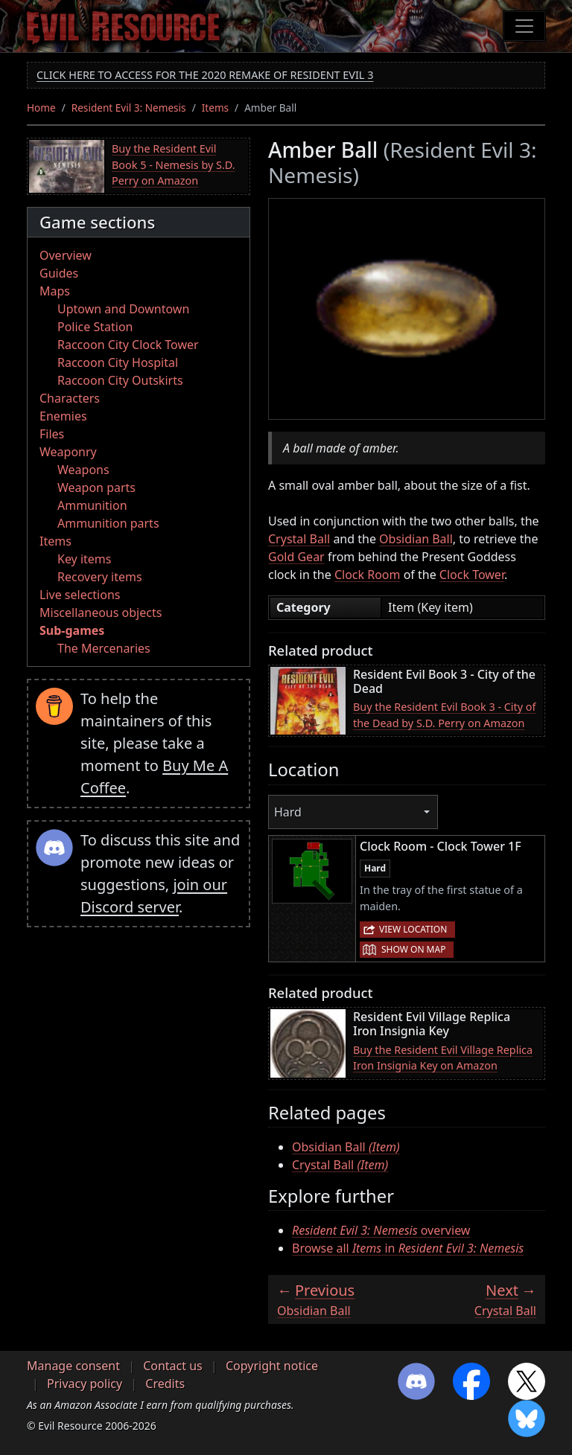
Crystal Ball (299, 539)
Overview (65, 255)
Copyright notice (272, 1366)
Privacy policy (84, 1383)
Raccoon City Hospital (117, 362)
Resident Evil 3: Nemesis (129, 107)
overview (381, 1230)
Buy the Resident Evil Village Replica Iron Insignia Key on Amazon (443, 1058)
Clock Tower (471, 574)
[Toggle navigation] (524, 26)
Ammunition (92, 505)
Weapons (83, 469)
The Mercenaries (103, 648)
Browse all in (408, 1248)
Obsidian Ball (416, 539)
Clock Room (367, 574)
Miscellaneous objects (100, 612)
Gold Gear (296, 557)
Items (215, 107)
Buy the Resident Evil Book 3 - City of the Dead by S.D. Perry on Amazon (444, 715)
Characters (69, 398)
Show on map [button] (413, 949)
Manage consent (73, 1366)
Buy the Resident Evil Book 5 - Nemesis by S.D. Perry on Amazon (173, 164)
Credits (165, 1383)
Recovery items (99, 577)
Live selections (79, 594)
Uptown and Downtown (123, 309)
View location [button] (413, 929)
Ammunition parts (108, 523)
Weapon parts (96, 487)
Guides (58, 273)
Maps (54, 291)
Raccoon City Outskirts (120, 380)
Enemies (63, 416)
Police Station (95, 327)
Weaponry (68, 452)
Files (51, 434)
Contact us (173, 1366)
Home (41, 107)
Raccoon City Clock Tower (128, 344)
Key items (84, 559)
